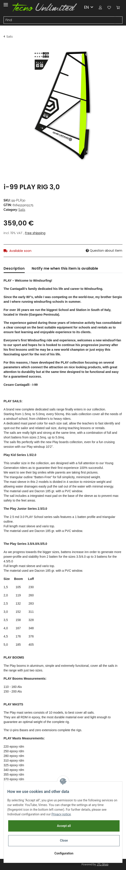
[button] (100, 7)
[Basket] (118, 7)
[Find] (59, 20)
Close (64, 840)
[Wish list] (109, 7)
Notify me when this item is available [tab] (65, 268)
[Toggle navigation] (6, 3)
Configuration (63, 853)
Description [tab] (14, 268)
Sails (21, 209)
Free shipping (35, 233)
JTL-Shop (102, 864)
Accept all (64, 826)
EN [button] (86, 7)
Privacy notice (61, 814)
